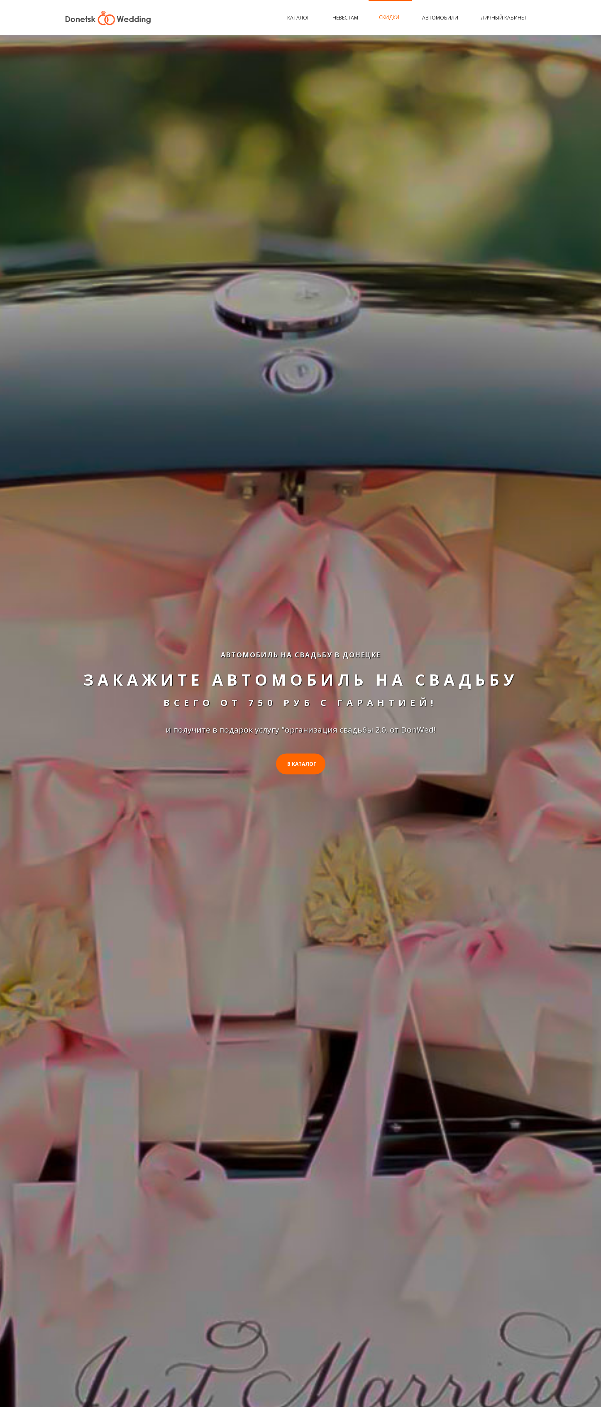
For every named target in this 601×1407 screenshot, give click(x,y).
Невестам (345, 17)
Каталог (299, 17)
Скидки (390, 17)
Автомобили (441, 17)
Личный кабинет (504, 17)
